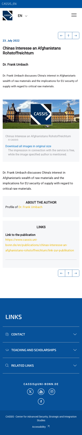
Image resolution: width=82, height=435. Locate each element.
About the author (41, 202)
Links (41, 227)
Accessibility (41, 426)
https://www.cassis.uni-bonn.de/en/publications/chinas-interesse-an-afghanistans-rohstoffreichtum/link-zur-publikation (39, 245)
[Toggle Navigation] (74, 15)
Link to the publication (20, 235)
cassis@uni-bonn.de (41, 384)
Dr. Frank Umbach (30, 207)
